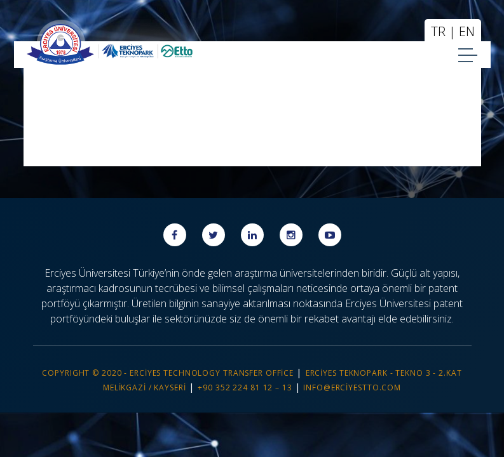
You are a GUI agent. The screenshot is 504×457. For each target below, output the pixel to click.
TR (438, 31)
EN (467, 31)
